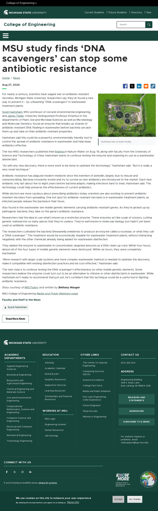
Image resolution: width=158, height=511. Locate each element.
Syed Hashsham (12, 110)
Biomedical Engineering (19, 373)
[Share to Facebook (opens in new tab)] (125, 84)
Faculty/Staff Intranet (135, 36)
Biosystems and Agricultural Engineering (21, 380)
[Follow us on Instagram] (23, 470)
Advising (49, 361)
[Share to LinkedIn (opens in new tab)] (139, 84)
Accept (118, 499)
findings (59, 150)
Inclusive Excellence (93, 378)
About (10, 35)
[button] (153, 84)
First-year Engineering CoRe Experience (94, 396)
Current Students (94, 12)
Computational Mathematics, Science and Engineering (21, 408)
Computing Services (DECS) (97, 371)
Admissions (43, 35)
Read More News (15, 317)
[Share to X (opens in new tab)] (132, 84)
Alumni (89, 35)
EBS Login (59, 417)
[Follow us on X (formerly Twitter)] (15, 470)
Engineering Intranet (59, 422)
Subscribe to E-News (139, 420)
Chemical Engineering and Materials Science (20, 389)
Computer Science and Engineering (19, 418)
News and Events (108, 35)
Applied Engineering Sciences (17, 366)
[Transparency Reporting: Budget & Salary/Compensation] (143, 472)
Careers (75, 35)
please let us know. (48, 481)
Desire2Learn (59, 372)
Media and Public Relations (97, 390)
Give (148, 12)
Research (60, 35)
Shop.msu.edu (97, 409)
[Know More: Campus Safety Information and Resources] (117, 472)
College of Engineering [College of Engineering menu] (20, 3)
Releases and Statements (141, 397)
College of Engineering (29, 24)
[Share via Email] (146, 84)
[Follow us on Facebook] (7, 470)
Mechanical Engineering (19, 434)
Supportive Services (59, 383)
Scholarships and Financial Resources (58, 396)
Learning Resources (59, 389)
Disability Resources (59, 377)
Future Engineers (92, 404)
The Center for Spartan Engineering (97, 362)
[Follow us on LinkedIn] (30, 470)
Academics (26, 35)
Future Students (118, 12)
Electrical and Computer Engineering (19, 426)
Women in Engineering (94, 415)
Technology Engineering (19, 439)
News (16, 76)
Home (6, 76)
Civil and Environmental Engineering (19, 397)
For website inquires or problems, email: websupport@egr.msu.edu (134, 438)
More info (73, 502)
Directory (136, 12)
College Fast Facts (97, 384)
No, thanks (135, 499)
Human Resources (59, 428)
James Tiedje (15, 114)
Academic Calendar (59, 366)
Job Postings (59, 434)
